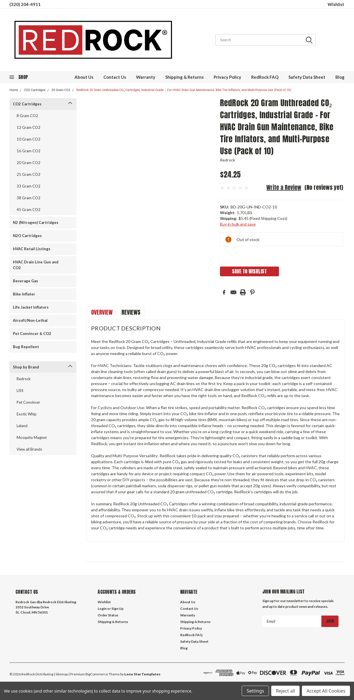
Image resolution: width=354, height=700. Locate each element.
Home (13, 90)
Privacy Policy (227, 77)
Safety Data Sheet (306, 77)
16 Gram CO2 (28, 151)
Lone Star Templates (142, 674)
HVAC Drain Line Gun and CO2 (35, 265)
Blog (340, 77)
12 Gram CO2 (28, 127)
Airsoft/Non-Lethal (30, 320)
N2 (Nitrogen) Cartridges (35, 222)
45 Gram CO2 (28, 209)
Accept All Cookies (325, 691)
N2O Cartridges (27, 235)
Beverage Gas (25, 281)
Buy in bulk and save (238, 224)
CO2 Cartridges (35, 90)
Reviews (130, 312)
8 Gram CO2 (27, 115)
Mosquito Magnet (32, 437)
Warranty (145, 77)
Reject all (285, 691)
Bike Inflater (24, 294)
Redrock (24, 378)
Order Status (108, 615)
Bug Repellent (26, 346)
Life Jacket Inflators (31, 307)
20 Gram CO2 (61, 90)
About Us (83, 77)
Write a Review (283, 187)
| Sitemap (61, 674)
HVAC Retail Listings (31, 249)
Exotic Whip (27, 414)
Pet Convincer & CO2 (32, 333)
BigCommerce (96, 674)
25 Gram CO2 (28, 174)
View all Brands (29, 449)
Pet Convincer (28, 402)
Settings (255, 691)
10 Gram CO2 (28, 139)
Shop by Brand (26, 367)
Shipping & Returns (184, 77)
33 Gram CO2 (28, 186)
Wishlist (336, 4)
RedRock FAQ (264, 77)
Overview (102, 312)
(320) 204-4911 (25, 4)
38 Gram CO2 (28, 198)
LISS (20, 390)
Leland (22, 425)
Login (102, 608)
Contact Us (114, 77)
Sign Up (117, 608)
